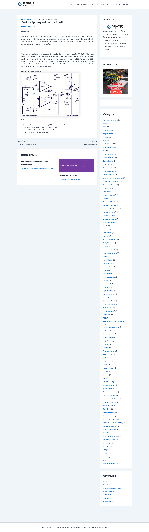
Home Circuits (108, 260)
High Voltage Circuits (110, 253)
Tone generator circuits (111, 436)
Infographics (107, 270)
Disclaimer (106, 498)
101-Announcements (110, 120)
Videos (105, 457)
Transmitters (107, 443)
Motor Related (108, 308)
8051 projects (108, 130)
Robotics (106, 375)
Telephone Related (109, 412)
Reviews (106, 371)
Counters (106, 192)
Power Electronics (109, 330)
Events (105, 226)
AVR (104, 151)
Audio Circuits (71, 179)
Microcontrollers (108, 301)
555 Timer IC (107, 123)
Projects (106, 344)
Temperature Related (110, 419)
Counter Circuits (108, 188)
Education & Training (110, 202)
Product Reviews (109, 337)
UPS (104, 450)
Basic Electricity (108, 154)
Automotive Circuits (110, 147)
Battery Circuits (108, 161)
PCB (104, 318)
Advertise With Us (104, 4)
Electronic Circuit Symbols (112, 488)
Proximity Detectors (110, 351)
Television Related (109, 416)
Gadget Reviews (108, 243)
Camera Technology (110, 175)
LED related (107, 287)
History (105, 256)
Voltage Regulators (109, 464)
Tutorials (106, 446)
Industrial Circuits (109, 263)
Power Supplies (108, 334)
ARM (104, 140)
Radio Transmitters (109, 358)
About (105, 481)
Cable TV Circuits (109, 171)
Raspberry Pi (107, 361)
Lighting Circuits (108, 294)
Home (74, 4)
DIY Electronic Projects (87, 4)
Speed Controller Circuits (111, 399)
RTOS (105, 378)
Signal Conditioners (109, 392)
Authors (106, 485)
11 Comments (25, 168)
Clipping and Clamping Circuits (113, 178)
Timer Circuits (108, 433)
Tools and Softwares (110, 440)
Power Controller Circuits (111, 327)
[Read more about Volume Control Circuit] (76, 166)
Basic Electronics (109, 158)
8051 (105, 127)
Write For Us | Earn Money (121, 4)
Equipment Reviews (109, 222)
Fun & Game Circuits (110, 239)
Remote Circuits (108, 368)
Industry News (108, 267)
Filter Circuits (107, 233)
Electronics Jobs (108, 216)
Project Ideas (107, 341)
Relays (105, 365)
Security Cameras (109, 385)
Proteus (105, 347)
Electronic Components (111, 205)
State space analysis (110, 402)
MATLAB (106, 297)
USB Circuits (107, 453)
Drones (105, 198)
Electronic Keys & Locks (111, 209)
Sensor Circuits (108, 388)
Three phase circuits (110, 429)
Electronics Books (109, 212)
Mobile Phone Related (110, 304)
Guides (105, 246)
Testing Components (110, 426)
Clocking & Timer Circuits (111, 181)
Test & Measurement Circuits (39, 168)
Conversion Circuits (109, 185)
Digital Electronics (109, 195)
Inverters (106, 280)
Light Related (107, 291)
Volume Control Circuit (68, 176)
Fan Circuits (107, 229)
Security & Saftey (109, 382)
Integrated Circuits (109, 277)
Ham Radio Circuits (109, 250)
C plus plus (107, 164)
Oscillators (106, 314)
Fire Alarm (106, 236)
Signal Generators (109, 395)
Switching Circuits (109, 405)
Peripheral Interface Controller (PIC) (115, 321)
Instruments (107, 274)
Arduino (105, 137)
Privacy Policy (108, 502)
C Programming (108, 168)
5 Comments (62, 179)
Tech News (107, 409)
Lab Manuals (107, 284)
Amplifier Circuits (109, 134)
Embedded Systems (110, 219)
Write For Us (107, 495)
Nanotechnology (108, 311)
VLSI (104, 460)
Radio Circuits (108, 354)
